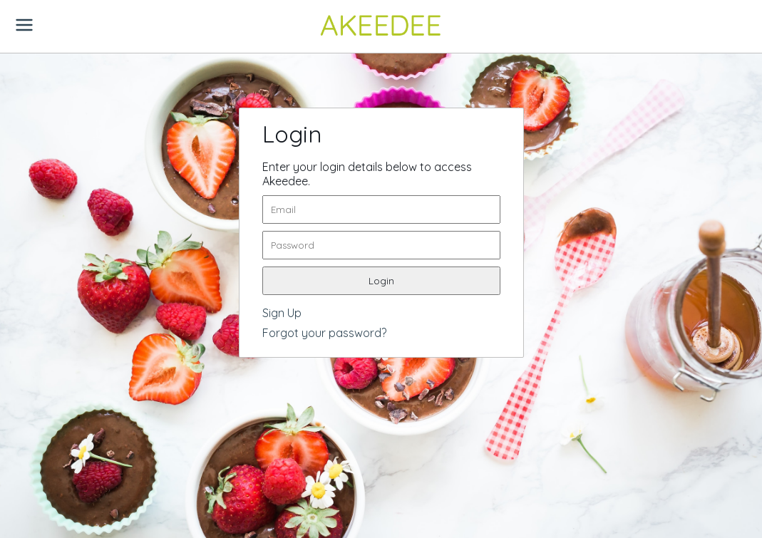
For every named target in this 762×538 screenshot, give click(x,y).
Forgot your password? (324, 333)
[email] (381, 209)
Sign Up (282, 313)
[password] (381, 245)
